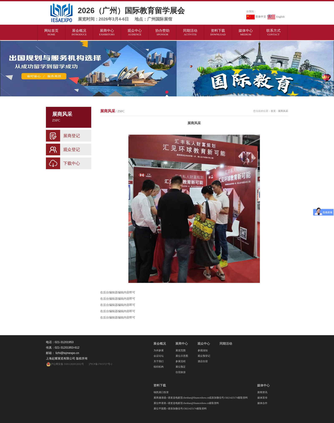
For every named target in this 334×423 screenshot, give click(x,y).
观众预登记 (204, 355)
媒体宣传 (262, 397)
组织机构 (159, 366)
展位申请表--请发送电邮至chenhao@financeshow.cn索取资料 (186, 403)
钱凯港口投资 (161, 392)
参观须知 (203, 350)
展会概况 (79, 32)
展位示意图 (182, 355)
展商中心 (107, 32)
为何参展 (159, 350)
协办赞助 (162, 32)
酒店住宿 (203, 361)
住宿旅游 (181, 372)
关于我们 (159, 361)
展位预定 (181, 366)
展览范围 (181, 350)
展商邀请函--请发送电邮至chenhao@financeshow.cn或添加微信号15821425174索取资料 (201, 397)
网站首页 (51, 32)
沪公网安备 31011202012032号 (65, 364)
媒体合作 (262, 403)
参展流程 (181, 361)
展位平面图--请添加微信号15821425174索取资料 (180, 408)
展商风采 (112, 111)
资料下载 (218, 32)
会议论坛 (159, 355)
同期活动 (190, 32)
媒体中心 (246, 32)
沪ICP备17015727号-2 (100, 364)
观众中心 (134, 32)
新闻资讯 (262, 392)
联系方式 (273, 32)
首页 (273, 111)
